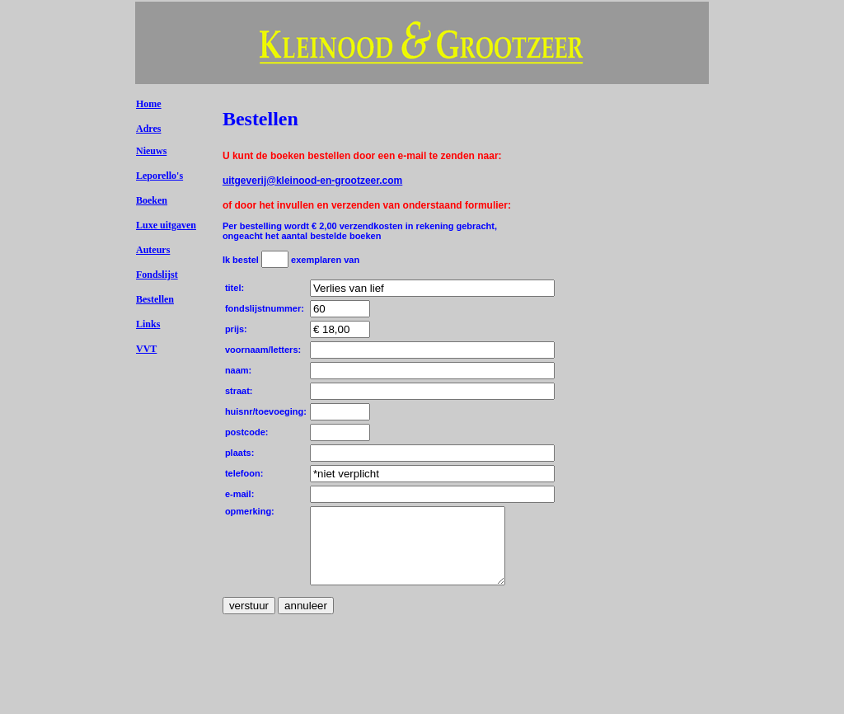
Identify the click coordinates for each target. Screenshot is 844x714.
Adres (148, 128)
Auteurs (153, 250)
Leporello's (159, 175)
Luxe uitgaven (166, 225)
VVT (146, 349)
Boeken (151, 200)
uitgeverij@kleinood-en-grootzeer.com (312, 180)
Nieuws (151, 151)
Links (148, 324)
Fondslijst (157, 274)
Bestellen (155, 299)
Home (149, 104)
